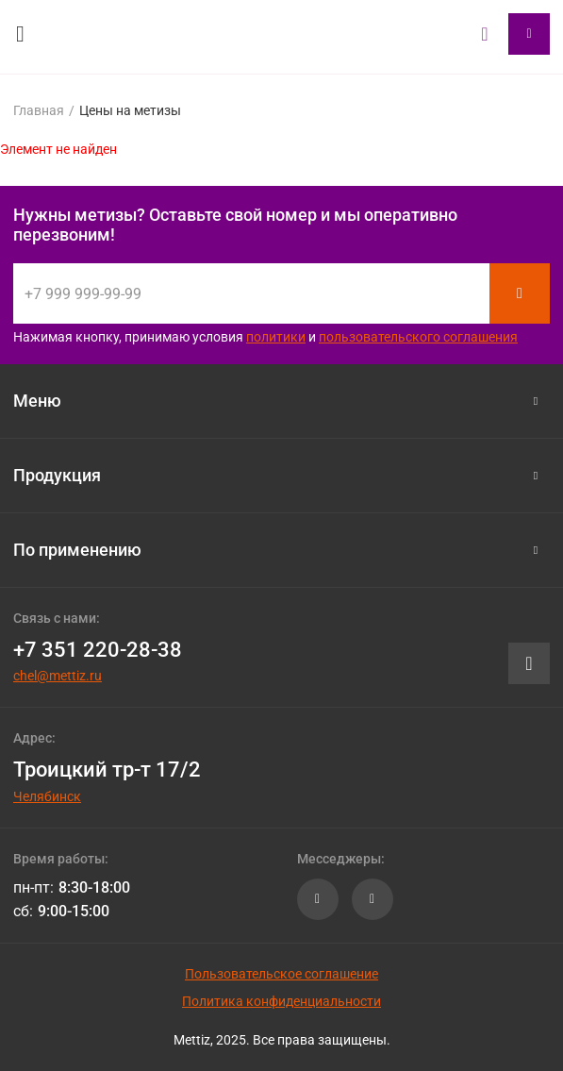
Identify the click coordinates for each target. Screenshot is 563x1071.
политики (276, 336)
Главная (38, 110)
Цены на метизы (130, 110)
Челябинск (47, 796)
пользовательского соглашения (418, 336)
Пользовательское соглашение (281, 973)
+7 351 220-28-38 (97, 649)
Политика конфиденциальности (281, 1001)
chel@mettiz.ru (57, 675)
